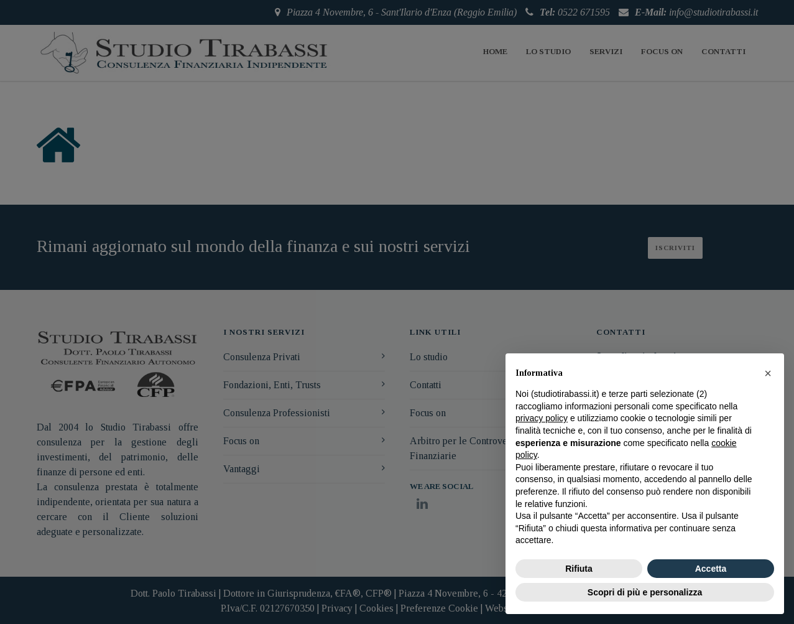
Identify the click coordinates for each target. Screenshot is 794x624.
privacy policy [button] (541, 418)
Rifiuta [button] (579, 569)
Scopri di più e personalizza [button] (645, 592)
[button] (768, 373)
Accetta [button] (711, 569)
